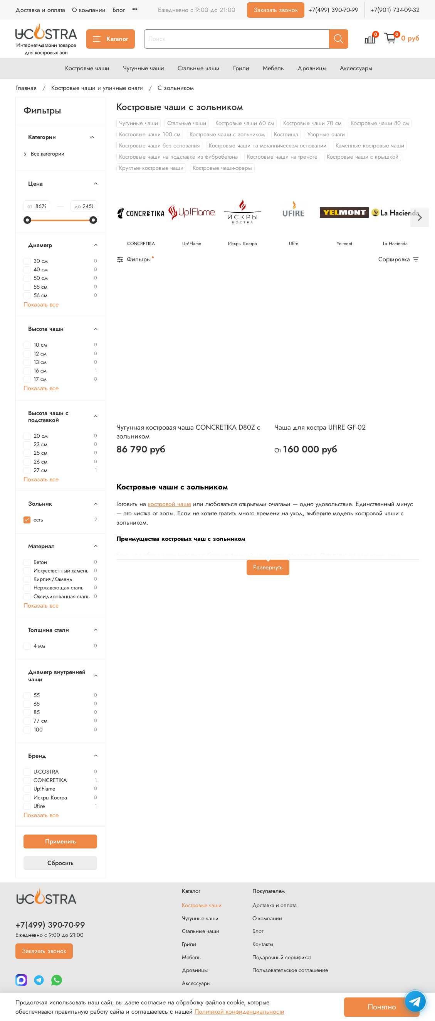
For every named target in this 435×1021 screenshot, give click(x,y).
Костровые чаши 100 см (149, 134)
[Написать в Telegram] (415, 1001)
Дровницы (311, 68)
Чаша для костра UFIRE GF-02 (320, 427)
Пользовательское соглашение (290, 970)
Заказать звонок (276, 9)
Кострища (286, 134)
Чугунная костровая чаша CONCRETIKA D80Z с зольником (188, 431)
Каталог (110, 38)
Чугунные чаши (143, 68)
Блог (119, 9)
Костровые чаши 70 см (312, 123)
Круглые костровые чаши (151, 168)
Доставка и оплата (40, 9)
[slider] (27, 220)
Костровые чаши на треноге (282, 156)
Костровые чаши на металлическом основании (267, 145)
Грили (241, 68)
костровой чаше (169, 503)
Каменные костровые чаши (370, 145)
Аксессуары (356, 68)
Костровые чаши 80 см (380, 123)
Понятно (382, 1007)
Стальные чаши (199, 68)
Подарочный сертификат (281, 957)
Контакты (262, 944)
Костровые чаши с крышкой (362, 156)
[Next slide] (419, 217)
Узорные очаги (326, 134)
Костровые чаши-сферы (222, 168)
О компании (89, 9)
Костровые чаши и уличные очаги (97, 87)
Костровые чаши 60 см (244, 123)
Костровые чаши (87, 68)
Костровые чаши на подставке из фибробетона (178, 156)
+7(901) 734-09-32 (395, 9)
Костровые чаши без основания (159, 145)
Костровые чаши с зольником (227, 134)
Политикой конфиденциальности (239, 1011)
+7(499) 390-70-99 (333, 9)
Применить (60, 841)
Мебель (273, 68)
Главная (26, 87)
